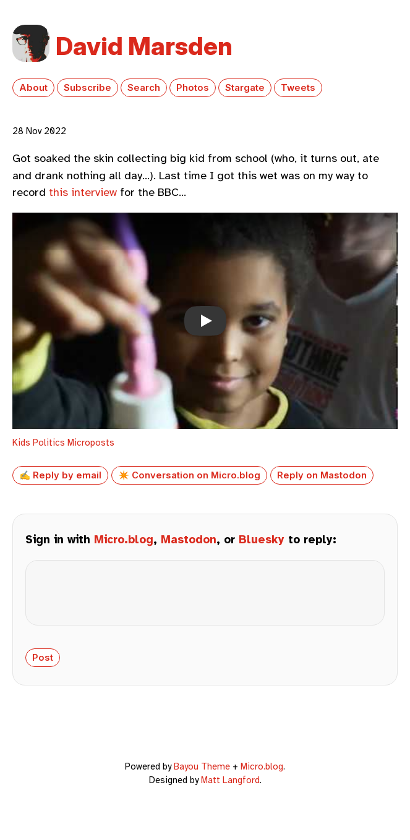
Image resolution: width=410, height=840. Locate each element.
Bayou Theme (202, 776)
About (33, 87)
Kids (21, 442)
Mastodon (188, 539)
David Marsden (144, 46)
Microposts (90, 442)
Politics (49, 442)
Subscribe (87, 87)
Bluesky (261, 539)
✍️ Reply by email (60, 475)
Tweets (298, 87)
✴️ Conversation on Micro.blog (189, 475)
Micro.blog (123, 539)
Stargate (245, 87)
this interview (83, 192)
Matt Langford (230, 789)
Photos (192, 87)
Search (143, 87)
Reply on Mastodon (322, 475)
